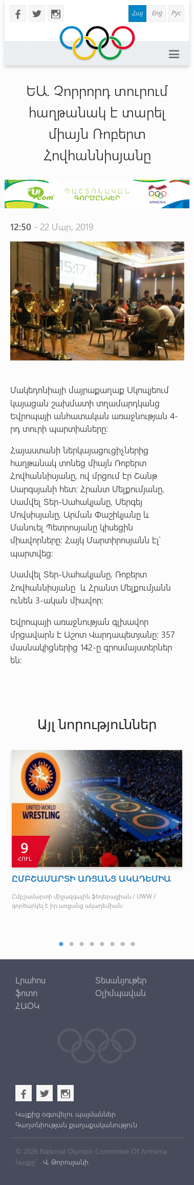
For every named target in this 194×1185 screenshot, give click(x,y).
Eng (157, 12)
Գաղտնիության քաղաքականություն (76, 1124)
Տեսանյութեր (120, 979)
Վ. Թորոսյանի (65, 1162)
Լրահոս (30, 979)
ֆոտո (26, 992)
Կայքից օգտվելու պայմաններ (65, 1114)
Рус (176, 12)
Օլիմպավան (120, 992)
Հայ (137, 12)
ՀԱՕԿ (27, 1005)
